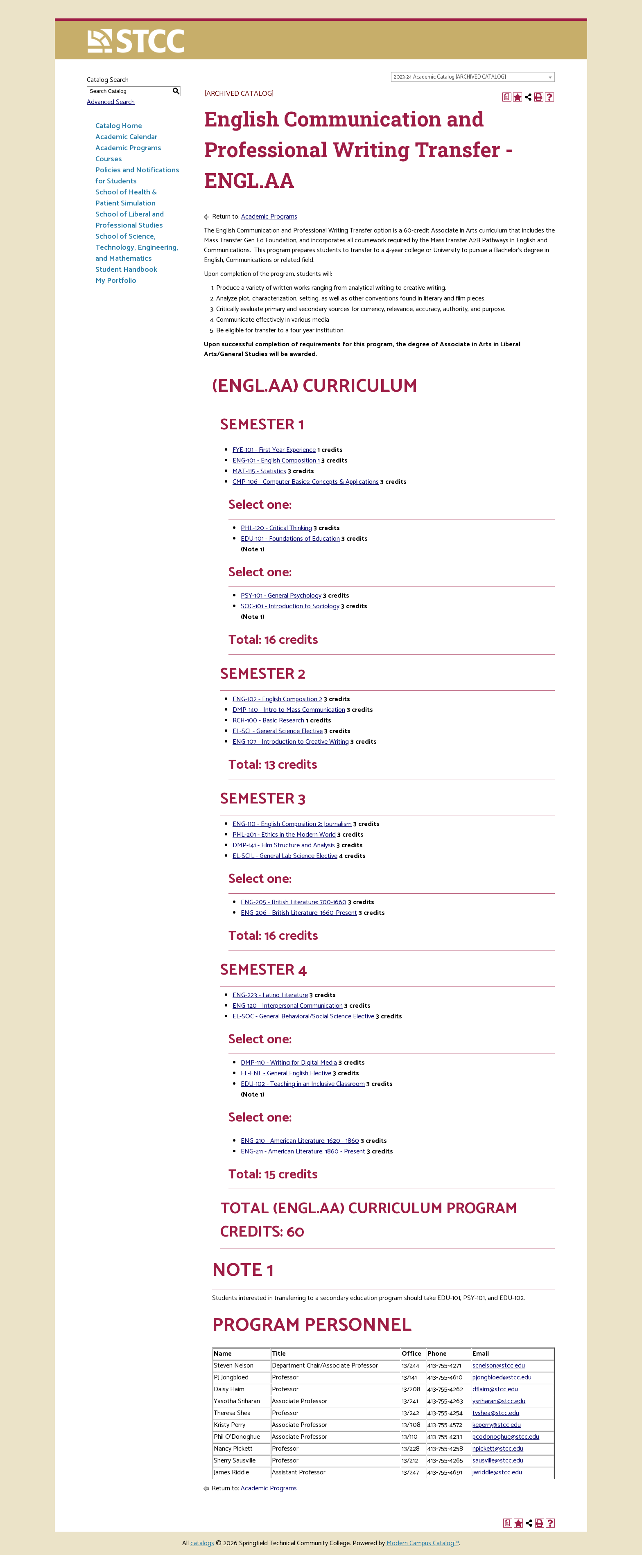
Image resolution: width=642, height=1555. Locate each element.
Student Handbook (126, 270)
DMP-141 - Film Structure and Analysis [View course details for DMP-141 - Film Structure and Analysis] (284, 845)
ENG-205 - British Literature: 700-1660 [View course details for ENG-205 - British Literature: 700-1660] (293, 902)
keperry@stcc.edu (496, 1425)
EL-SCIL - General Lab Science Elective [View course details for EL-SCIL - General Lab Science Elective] (285, 856)
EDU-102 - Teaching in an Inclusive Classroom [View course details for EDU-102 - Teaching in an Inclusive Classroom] (303, 1084)
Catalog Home (118, 126)
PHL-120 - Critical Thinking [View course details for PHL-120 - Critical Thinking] (276, 528)
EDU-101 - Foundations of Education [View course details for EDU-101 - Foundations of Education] (290, 538)
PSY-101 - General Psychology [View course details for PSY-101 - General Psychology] (281, 595)
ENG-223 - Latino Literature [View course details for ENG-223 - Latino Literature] (270, 995)
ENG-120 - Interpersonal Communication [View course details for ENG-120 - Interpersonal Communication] (288, 1005)
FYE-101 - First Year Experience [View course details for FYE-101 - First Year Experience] (274, 450)
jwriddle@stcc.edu (497, 1472)
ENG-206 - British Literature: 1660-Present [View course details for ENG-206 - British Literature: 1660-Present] (299, 913)
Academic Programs (128, 148)
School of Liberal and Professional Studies (129, 220)
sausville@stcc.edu (497, 1460)
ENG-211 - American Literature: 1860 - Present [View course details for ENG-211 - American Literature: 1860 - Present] (303, 1151)
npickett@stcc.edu (497, 1448)
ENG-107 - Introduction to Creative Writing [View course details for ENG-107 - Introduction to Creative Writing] (291, 741)
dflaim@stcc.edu (495, 1389)
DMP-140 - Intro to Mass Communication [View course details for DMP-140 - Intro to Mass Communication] (289, 709)
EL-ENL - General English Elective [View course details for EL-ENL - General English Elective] (286, 1073)
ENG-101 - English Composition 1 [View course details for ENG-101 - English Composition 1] (276, 460)
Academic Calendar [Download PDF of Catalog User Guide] (126, 137)
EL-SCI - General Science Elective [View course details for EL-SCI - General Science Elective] (278, 731)
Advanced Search (111, 102)
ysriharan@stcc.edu (498, 1401)
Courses (108, 159)
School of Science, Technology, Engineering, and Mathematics (136, 247)
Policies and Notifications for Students (137, 175)
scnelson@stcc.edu (498, 1365)
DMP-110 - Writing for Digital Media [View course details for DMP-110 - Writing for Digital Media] (289, 1062)
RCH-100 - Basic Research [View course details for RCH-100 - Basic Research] (268, 720)
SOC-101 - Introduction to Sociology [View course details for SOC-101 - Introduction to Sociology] (290, 606)
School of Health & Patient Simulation (126, 198)
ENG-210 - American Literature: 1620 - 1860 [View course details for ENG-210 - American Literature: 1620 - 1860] (300, 1141)
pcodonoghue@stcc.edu (505, 1436)
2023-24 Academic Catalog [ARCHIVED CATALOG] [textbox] (449, 77)
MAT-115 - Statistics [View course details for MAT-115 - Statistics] (259, 471)
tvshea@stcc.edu (495, 1413)
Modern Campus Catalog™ (423, 1543)
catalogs (202, 1543)
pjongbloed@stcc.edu (501, 1377)
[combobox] (473, 77)
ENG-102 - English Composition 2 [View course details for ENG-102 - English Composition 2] (277, 699)
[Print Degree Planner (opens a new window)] (506, 97)
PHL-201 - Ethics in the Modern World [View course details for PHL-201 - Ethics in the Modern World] (284, 834)
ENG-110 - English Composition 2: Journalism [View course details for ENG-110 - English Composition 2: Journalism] (292, 824)
